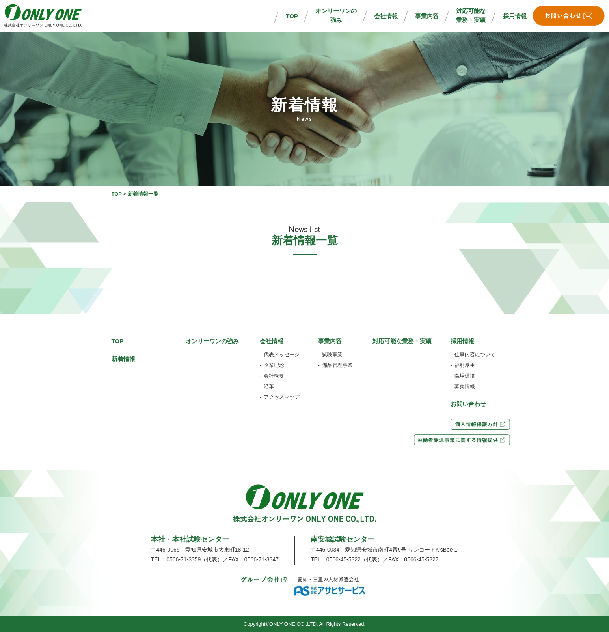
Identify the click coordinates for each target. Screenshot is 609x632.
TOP (292, 16)
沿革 (269, 386)
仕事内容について (474, 354)
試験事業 (332, 354)
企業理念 (274, 365)
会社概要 (274, 375)
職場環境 (464, 375)
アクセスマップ (282, 397)
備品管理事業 (337, 365)
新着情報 (123, 359)
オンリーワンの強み (336, 15)
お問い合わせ (468, 404)
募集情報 (464, 386)
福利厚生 (464, 365)
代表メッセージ (282, 354)
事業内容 (427, 16)
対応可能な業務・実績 (471, 15)
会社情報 (386, 16)
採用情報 (515, 16)
